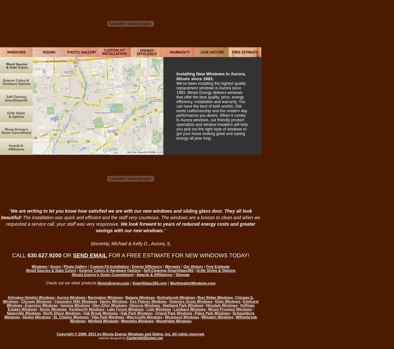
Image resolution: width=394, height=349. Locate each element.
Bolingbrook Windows (176, 297)
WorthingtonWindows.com (192, 283)
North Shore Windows (62, 313)
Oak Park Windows (137, 313)
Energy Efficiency (147, 266)
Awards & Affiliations (154, 275)
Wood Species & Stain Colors (51, 270)
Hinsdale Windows (222, 305)
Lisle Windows (158, 309)
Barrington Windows (105, 297)
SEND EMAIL (90, 255)
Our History (193, 266)
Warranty (172, 266)
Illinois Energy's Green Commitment (103, 275)
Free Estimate (218, 266)
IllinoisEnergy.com (113, 283)
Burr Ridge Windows (215, 297)
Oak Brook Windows (100, 313)
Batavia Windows (140, 297)
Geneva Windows (75, 305)
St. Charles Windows (70, 317)
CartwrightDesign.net (144, 338)
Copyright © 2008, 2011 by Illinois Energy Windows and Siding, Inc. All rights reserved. (131, 334)
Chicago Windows (36, 301)
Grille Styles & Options (215, 270)
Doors (55, 266)
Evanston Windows (41, 305)
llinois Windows (53, 309)
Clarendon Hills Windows (75, 301)
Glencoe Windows (145, 305)
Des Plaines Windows (148, 301)
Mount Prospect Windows (230, 309)
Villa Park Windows (107, 317)
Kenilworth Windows (87, 309)
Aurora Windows (71, 297)
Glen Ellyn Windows (109, 305)
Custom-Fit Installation (109, 266)
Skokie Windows (37, 317)
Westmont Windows (182, 317)
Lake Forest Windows (125, 309)
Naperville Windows (24, 313)
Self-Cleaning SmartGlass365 (169, 270)
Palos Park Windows (212, 313)
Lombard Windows (189, 309)
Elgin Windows (227, 301)
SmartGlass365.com (149, 283)
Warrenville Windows (144, 317)
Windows (39, 266)
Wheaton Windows (217, 317)
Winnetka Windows (137, 321)
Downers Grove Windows (191, 301)
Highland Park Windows (183, 305)
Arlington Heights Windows (31, 297)
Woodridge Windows (173, 321)
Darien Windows (113, 301)
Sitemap (183, 275)
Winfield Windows (103, 321)
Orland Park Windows (173, 313)
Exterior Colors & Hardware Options (109, 270)
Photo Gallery (75, 266)
